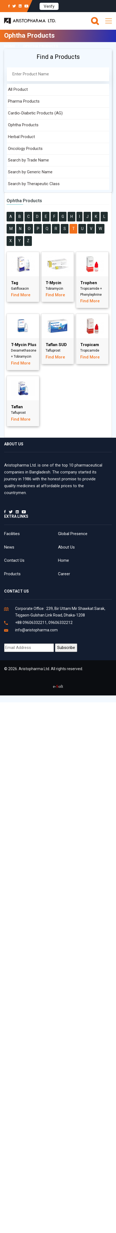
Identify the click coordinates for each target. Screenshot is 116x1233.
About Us (66, 547)
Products (12, 573)
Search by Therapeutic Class (34, 183)
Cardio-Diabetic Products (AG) (35, 113)
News (9, 547)
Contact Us (14, 560)
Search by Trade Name (28, 160)
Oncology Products (25, 148)
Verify (49, 6)
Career (64, 573)
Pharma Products (24, 101)
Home (9, 46)
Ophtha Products (23, 124)
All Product (18, 89)
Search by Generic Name (30, 171)
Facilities (12, 533)
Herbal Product (21, 136)
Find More (21, 294)
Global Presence (72, 533)
